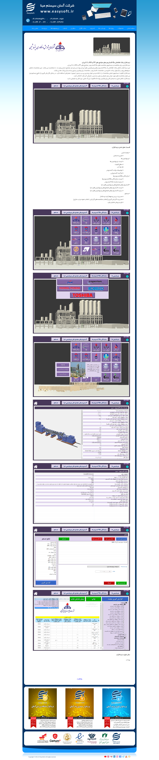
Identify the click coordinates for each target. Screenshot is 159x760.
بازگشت (79, 679)
